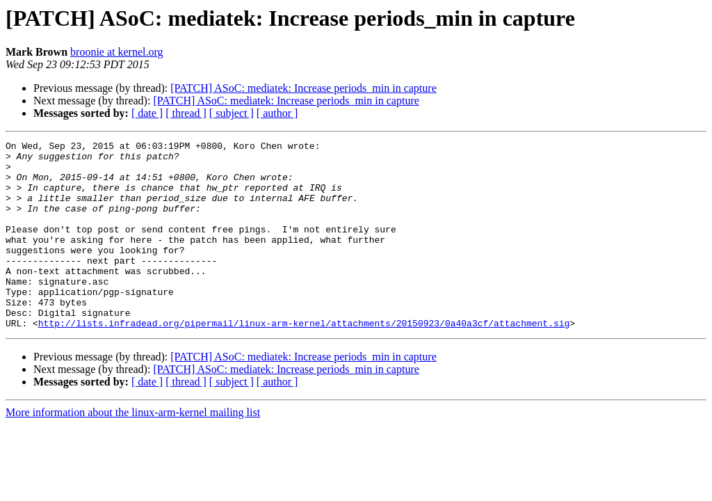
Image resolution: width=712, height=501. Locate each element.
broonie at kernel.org (116, 52)
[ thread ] (186, 113)
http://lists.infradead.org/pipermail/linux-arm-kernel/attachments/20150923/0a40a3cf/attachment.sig (303, 360)
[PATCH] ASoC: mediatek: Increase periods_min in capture (303, 88)
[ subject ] (231, 113)
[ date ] (147, 113)
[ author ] (277, 113)
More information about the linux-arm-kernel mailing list (133, 450)
